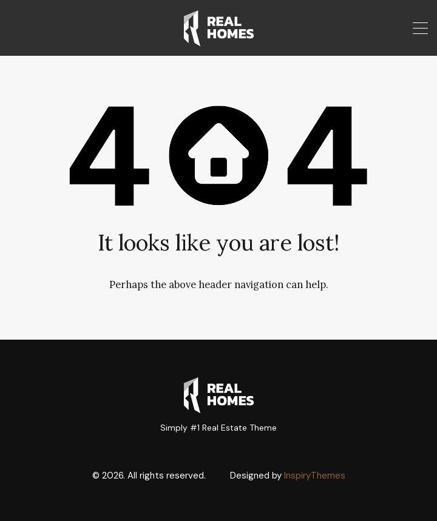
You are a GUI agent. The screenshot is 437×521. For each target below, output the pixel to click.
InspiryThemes (314, 475)
